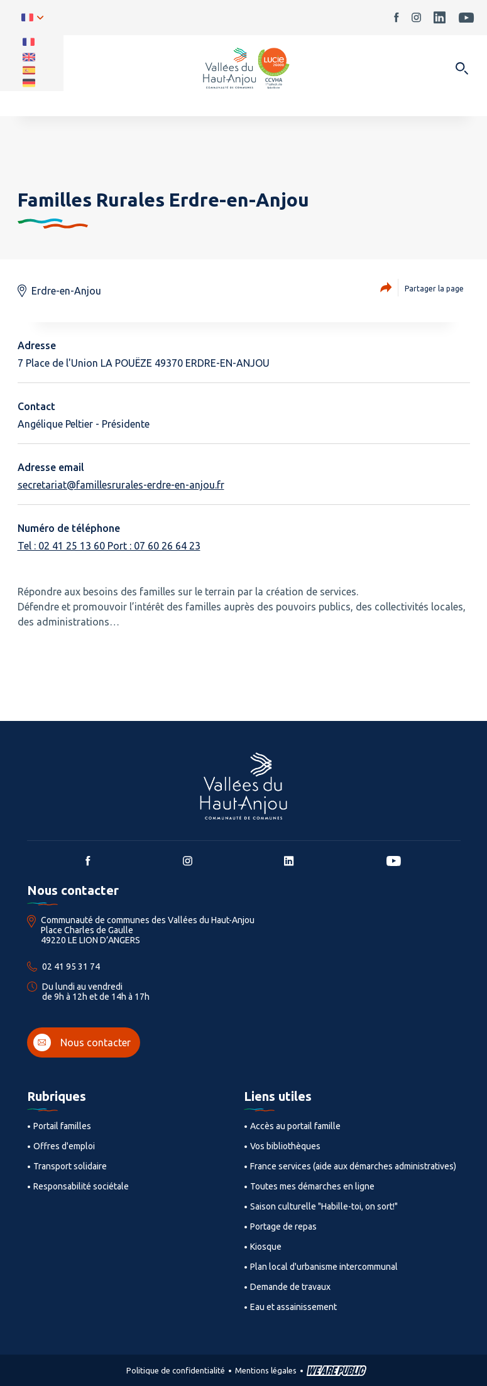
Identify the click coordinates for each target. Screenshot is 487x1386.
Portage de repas (283, 1226)
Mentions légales (266, 1370)
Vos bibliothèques (285, 1146)
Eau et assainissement (293, 1307)
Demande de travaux (290, 1287)
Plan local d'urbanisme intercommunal (324, 1267)
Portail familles (62, 1126)
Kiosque (266, 1247)
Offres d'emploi (64, 1146)
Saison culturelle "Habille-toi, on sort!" (324, 1206)
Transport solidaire (70, 1166)
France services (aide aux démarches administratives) (353, 1166)
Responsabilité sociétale (81, 1186)
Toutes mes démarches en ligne (312, 1186)
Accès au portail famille (295, 1126)
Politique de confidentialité (175, 1370)
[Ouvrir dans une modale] (461, 69)
